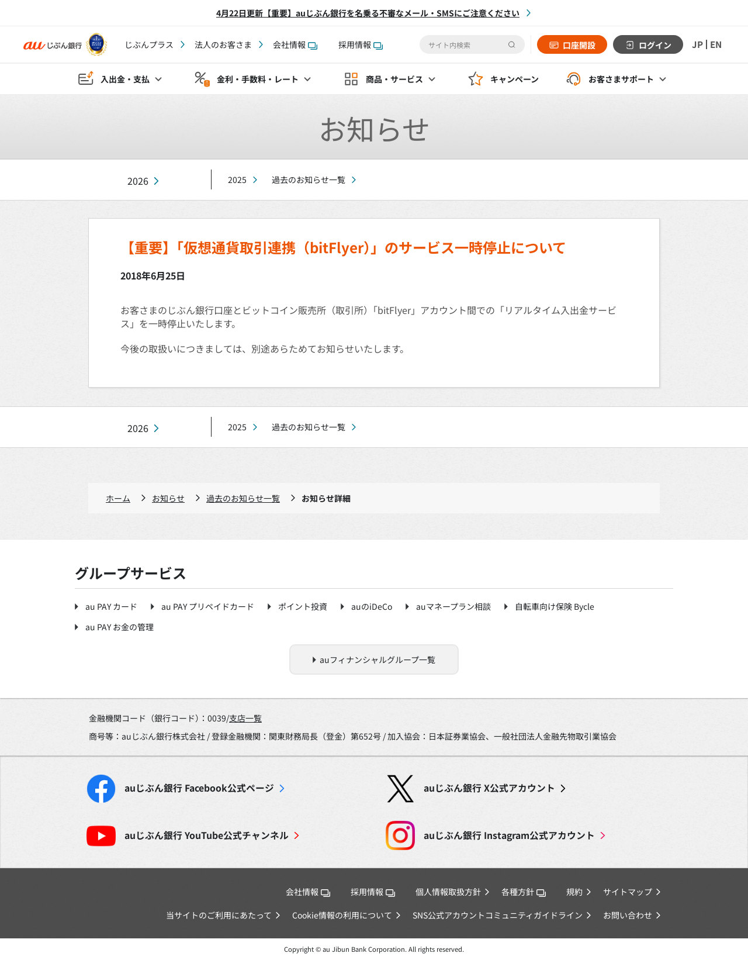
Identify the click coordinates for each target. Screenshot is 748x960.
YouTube (206, 835)
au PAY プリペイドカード (207, 606)
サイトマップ (627, 891)
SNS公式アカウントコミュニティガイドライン (498, 915)
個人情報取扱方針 (448, 891)
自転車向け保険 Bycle (554, 606)
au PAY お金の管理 (119, 627)
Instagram (509, 835)
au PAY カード (111, 606)
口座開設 (577, 45)
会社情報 (295, 44)
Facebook (199, 788)
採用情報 (360, 44)
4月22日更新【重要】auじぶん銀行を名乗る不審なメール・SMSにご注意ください (368, 13)
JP (696, 44)
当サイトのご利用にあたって (219, 915)
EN (715, 44)
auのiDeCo (371, 606)
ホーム (118, 498)
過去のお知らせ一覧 (308, 179)
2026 (137, 181)
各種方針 (523, 891)
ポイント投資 (302, 606)
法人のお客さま (223, 44)
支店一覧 (245, 718)
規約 (574, 891)
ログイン (653, 45)
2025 (237, 179)
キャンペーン (514, 79)
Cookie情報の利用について (342, 915)
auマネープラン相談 (453, 606)
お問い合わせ (627, 915)
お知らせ (168, 498)
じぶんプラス (149, 44)
